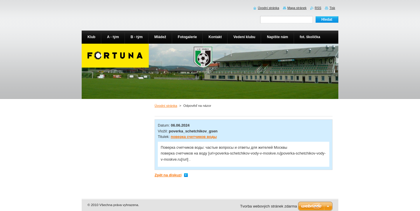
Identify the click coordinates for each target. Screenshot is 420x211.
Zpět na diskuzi (168, 175)
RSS (318, 8)
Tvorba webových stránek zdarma (268, 206)
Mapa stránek (297, 8)
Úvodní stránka (166, 105)
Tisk (332, 8)
